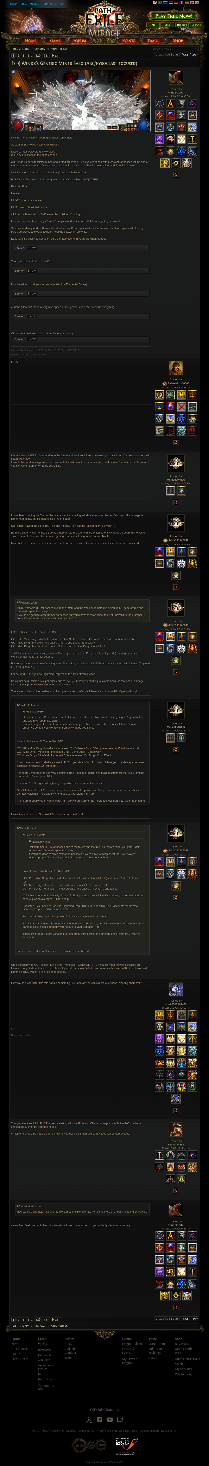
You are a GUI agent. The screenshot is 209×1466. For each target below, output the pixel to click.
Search (69, 1358)
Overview (44, 1350)
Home (16, 1339)
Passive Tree (46, 1355)
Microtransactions (187, 1359)
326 (38, 55)
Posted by (176, 89)
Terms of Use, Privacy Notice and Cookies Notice (107, 1430)
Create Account (30, 4)
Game (42, 1339)
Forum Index (20, 49)
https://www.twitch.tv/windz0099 (40, 144)
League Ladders (132, 1344)
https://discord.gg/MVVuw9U (39, 151)
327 (46, 55)
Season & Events (128, 1351)
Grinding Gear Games (62, 1430)
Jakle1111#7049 (178, 540)
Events (127, 1339)
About (152, 1358)
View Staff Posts (167, 54)
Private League (185, 1374)
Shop (178, 1339)
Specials (180, 1364)
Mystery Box (183, 1369)
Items (42, 1374)
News (15, 1344)
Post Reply (189, 55)
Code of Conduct (70, 1351)
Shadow (40, 49)
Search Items (157, 1344)
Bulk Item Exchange (155, 1351)
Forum (69, 1339)
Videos (42, 1344)
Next (56, 55)
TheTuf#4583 (176, 1144)
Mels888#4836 (176, 479)
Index (68, 1344)
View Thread (59, 49)
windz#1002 (175, 92)
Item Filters (46, 1379)
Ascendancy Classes (46, 1367)
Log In (14, 4)
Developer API (169, 1430)
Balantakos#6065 (178, 383)
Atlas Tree (44, 1360)
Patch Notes (20, 1359)
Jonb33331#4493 (175, 1004)
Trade (152, 1339)
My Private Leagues (129, 1361)
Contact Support (54, 4)
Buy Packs (182, 1344)
